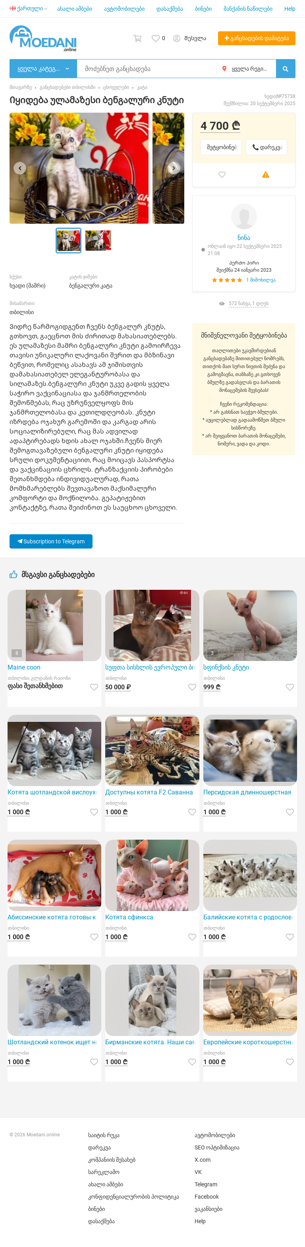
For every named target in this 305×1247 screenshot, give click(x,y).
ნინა (243, 238)
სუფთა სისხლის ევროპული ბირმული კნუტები (152, 667)
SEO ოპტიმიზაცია (217, 1147)
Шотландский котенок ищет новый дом (54, 1042)
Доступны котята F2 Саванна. (150, 792)
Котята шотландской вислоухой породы (54, 792)
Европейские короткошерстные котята (250, 1042)
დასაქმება (169, 9)
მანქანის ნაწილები (248, 9)
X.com (202, 1160)
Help (289, 9)
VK (198, 1172)
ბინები (203, 9)
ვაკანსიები (208, 1209)
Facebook (207, 1196)
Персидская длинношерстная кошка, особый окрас (250, 792)
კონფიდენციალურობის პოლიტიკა (133, 1196)
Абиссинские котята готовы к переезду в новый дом (54, 917)
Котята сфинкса (129, 917)
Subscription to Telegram (51, 541)
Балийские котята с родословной (250, 917)
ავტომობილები (124, 9)
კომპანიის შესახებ (111, 1160)
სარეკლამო (104, 1172)
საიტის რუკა (104, 1135)
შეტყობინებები (224, 147)
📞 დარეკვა (267, 147)
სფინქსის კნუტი (226, 667)
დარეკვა (99, 1147)
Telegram (206, 1184)
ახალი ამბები (74, 9)
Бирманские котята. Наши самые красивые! (152, 1042)
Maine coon (24, 667)
